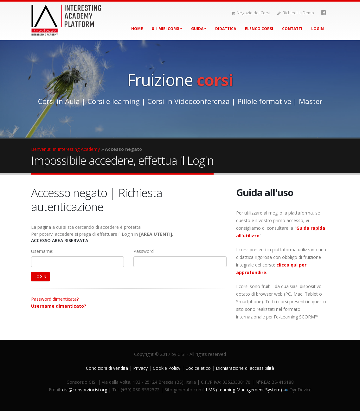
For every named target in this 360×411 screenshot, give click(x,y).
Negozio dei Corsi (250, 13)
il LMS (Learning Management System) (242, 390)
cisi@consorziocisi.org (84, 390)
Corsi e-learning (113, 101)
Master (310, 101)
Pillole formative (264, 101)
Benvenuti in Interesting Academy (65, 149)
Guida (198, 28)
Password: (144, 251)
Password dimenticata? (55, 299)
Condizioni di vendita (107, 368)
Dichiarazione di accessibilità (245, 368)
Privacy (140, 368)
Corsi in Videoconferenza (188, 101)
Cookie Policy (166, 368)
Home (137, 28)
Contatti (292, 28)
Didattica (225, 28)
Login (317, 28)
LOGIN (40, 276)
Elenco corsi (259, 28)
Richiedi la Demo (295, 13)
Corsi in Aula (59, 101)
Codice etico (198, 368)
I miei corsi (167, 28)
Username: (42, 251)
